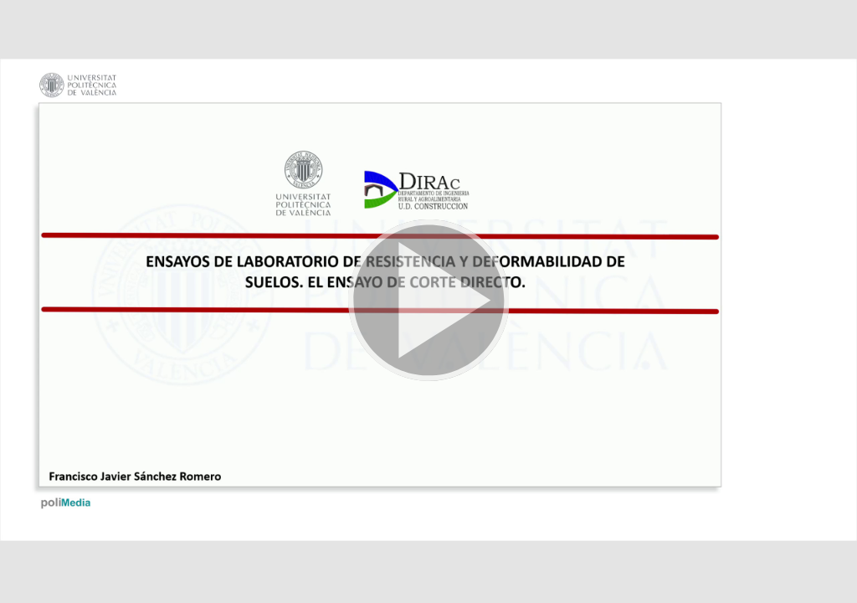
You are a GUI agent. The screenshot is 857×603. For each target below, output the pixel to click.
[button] (428, 301)
